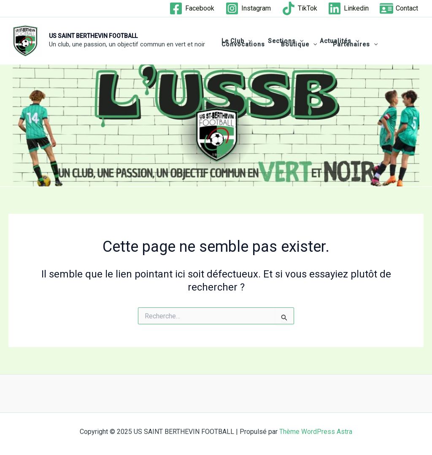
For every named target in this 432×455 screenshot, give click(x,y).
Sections (279, 41)
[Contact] (399, 8)
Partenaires (289, 44)
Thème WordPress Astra (315, 432)
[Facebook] (192, 8)
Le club (234, 41)
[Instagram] (247, 8)
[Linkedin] (348, 8)
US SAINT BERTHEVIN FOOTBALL (93, 35)
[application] (246, 41)
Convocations (382, 41)
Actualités (328, 41)
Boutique (237, 44)
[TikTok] (299, 8)
